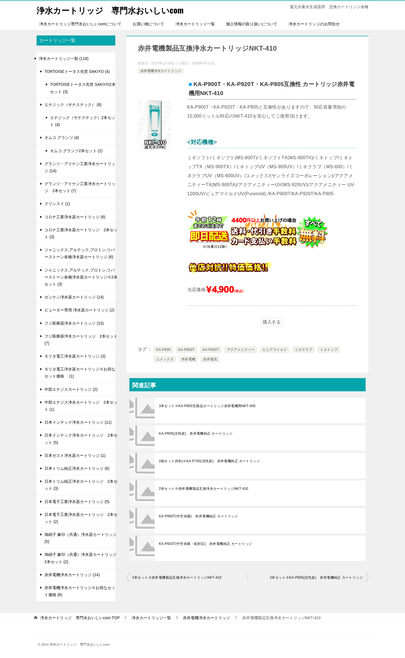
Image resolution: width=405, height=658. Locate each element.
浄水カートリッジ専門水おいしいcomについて (80, 24)
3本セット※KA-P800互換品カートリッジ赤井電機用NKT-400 (207, 406)
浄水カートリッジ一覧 (195, 24)
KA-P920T (210, 350)
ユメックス (165, 359)
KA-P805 (163, 350)
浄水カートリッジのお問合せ (314, 24)
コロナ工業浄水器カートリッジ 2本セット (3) (81, 233)
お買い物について (148, 24)
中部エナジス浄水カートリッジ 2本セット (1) (81, 406)
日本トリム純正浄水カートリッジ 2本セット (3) (81, 485)
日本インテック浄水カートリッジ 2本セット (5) (81, 438)
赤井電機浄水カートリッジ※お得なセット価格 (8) (79, 591)
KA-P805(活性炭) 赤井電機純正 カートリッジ (196, 433)
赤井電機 (188, 359)
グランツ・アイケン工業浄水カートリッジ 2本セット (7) (79, 187)
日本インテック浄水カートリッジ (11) (78, 422)
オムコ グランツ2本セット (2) (76, 151)
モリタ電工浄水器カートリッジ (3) (74, 356)
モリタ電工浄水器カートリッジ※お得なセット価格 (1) (79, 372)
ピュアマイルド (275, 350)
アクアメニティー (241, 350)
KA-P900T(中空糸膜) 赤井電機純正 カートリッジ (198, 516)
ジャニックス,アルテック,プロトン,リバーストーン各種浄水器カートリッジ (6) (79, 253)
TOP (80, 618)
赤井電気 (210, 359)
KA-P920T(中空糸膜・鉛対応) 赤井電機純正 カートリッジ (205, 544)
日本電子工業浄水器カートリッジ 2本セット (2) (81, 518)
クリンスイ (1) (57, 203)
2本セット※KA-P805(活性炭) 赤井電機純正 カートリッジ (316, 578)
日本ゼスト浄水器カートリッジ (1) (74, 455)
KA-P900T (186, 350)
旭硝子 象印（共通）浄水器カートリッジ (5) (80, 538)
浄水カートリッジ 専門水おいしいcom (112, 9)
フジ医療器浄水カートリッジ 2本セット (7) (81, 339)
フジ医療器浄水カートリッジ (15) (74, 323)
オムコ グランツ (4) (61, 137)
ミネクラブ (303, 350)
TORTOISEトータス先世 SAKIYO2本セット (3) (83, 88)
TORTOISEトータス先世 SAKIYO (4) (77, 71)
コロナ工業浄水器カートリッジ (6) (74, 217)
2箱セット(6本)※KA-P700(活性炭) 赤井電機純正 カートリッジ (209, 461)
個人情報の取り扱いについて (251, 24)
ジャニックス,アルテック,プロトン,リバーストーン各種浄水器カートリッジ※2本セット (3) (81, 277)
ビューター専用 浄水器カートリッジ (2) (79, 310)
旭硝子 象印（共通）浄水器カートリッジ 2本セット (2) (80, 558)
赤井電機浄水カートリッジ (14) (72, 574)
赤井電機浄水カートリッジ (160, 71)
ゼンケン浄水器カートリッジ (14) (74, 297)
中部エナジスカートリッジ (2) (71, 389)
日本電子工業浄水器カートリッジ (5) (76, 501)
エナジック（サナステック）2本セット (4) (82, 121)
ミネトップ (329, 350)
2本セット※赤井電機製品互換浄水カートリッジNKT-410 (203, 489)
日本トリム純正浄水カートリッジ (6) (76, 468)
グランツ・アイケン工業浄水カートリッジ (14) (79, 167)
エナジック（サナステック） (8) (73, 104)
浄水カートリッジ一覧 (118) (64, 58)
